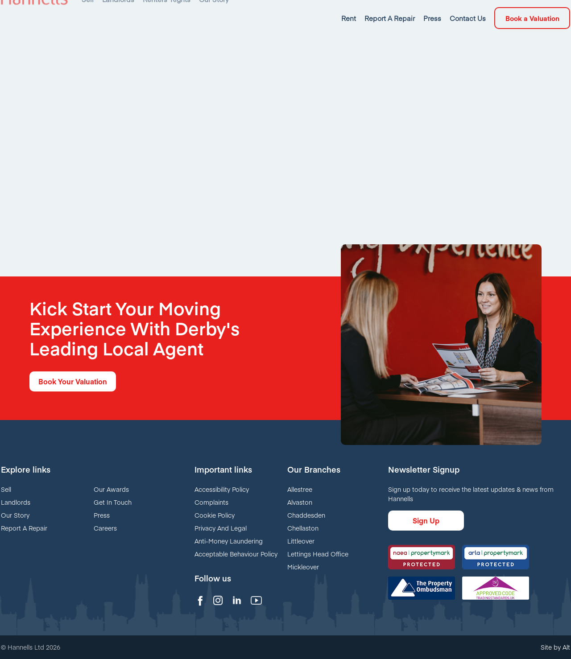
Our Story (15, 515)
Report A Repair (24, 527)
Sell (6, 489)
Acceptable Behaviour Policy (235, 553)
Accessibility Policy (221, 489)
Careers (105, 527)
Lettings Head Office (317, 553)
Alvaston (299, 502)
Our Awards (111, 489)
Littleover (300, 540)
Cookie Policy (214, 515)
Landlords (15, 502)
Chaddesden (306, 515)
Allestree (299, 489)
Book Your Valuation (72, 381)
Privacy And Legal (220, 527)
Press (102, 515)
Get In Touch (113, 502)
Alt (566, 647)
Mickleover (303, 566)
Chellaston (303, 527)
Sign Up (426, 520)
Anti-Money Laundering (228, 540)
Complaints (211, 502)
